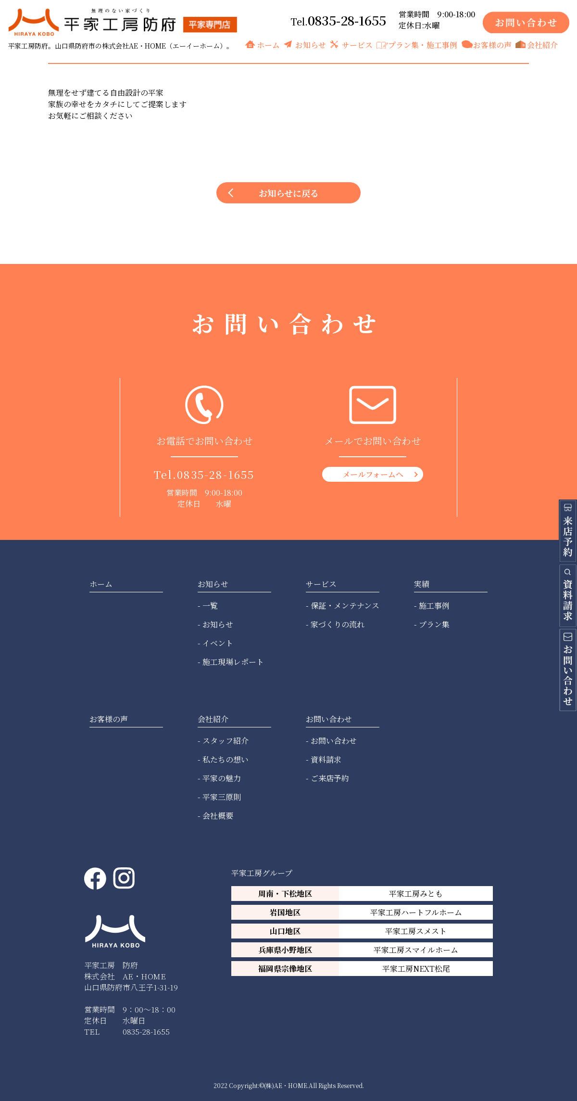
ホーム (268, 44)
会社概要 (217, 815)
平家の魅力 (221, 778)
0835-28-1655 (347, 20)
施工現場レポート (233, 661)
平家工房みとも (416, 893)
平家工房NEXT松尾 (416, 968)
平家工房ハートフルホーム (416, 912)
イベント (217, 643)
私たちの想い (225, 759)
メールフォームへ (372, 474)
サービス (357, 44)
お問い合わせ (334, 740)
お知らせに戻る (289, 193)
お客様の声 (492, 44)
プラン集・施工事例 (422, 44)
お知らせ (310, 44)
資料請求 (326, 759)
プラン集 (434, 624)
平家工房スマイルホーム (416, 949)
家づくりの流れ (337, 624)
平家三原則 (221, 796)
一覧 (210, 605)
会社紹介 (542, 44)
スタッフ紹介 (225, 740)
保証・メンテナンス (345, 605)
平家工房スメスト (416, 931)
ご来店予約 (330, 778)
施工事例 (434, 605)
